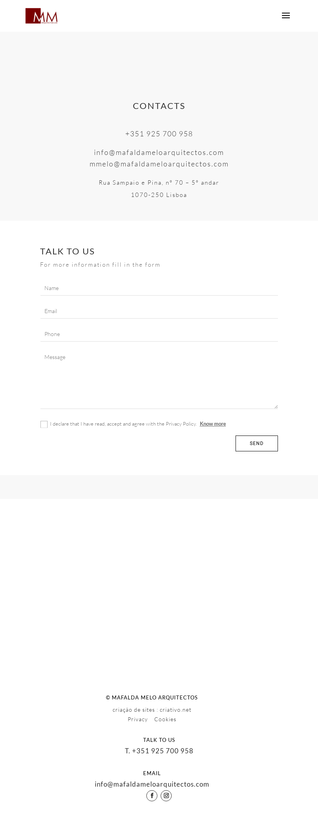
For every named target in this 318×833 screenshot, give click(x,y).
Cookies (165, 719)
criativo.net (176, 709)
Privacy (138, 719)
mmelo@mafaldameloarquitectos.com (159, 163)
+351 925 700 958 (159, 133)
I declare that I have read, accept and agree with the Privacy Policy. (133, 424)
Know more (213, 423)
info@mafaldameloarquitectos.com (159, 152)
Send (257, 443)
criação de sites (134, 709)
